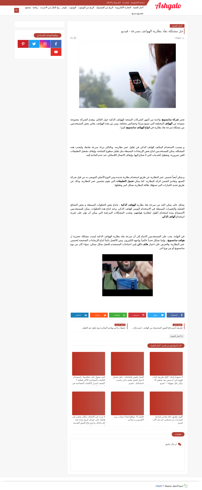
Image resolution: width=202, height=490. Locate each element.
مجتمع (28, 7)
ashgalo (158, 486)
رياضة (35, 7)
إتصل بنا (126, 2)
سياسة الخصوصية (138, 2)
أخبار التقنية (138, 7)
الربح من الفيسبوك (104, 7)
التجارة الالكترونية (123, 7)
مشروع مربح (138, 13)
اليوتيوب (72, 7)
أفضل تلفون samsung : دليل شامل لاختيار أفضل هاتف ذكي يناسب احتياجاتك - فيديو (128, 380)
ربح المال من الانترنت (50, 7)
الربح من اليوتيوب (86, 7)
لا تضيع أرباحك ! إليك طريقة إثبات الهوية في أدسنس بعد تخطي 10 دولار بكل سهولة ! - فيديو (167, 380)
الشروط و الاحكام (114, 2)
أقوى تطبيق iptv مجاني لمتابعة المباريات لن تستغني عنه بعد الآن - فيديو (167, 420)
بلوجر (64, 7)
